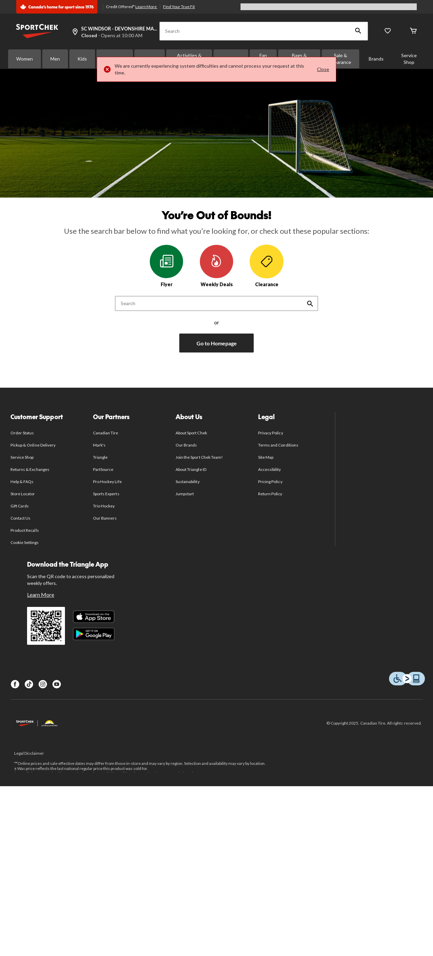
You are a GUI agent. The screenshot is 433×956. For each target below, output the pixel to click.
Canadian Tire (105, 432)
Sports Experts (106, 493)
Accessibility (269, 469)
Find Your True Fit (179, 6)
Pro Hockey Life (107, 481)
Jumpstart (185, 493)
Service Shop (409, 58)
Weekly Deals (216, 266)
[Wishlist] (387, 31)
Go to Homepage (217, 343)
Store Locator (22, 493)
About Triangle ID (191, 469)
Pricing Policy (270, 481)
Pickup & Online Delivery (32, 445)
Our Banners (105, 518)
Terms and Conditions (278, 445)
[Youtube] (56, 684)
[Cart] (413, 31)
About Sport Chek (191, 432)
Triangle (100, 457)
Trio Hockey (104, 505)
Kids (82, 59)
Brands (376, 59)
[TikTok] (29, 684)
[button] (358, 31)
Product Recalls (24, 530)
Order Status (22, 432)
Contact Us (20, 518)
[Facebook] (15, 684)
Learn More (146, 6)
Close (323, 69)
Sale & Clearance (340, 58)
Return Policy (270, 493)
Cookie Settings (24, 542)
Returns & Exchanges (29, 469)
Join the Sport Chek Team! (199, 457)
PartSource (103, 469)
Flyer (166, 266)
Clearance (266, 266)
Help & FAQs (21, 481)
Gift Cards (19, 505)
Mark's (99, 445)
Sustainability (188, 481)
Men (55, 59)
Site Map (265, 457)
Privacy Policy (270, 432)
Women (24, 59)
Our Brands (186, 445)
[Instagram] (43, 684)
